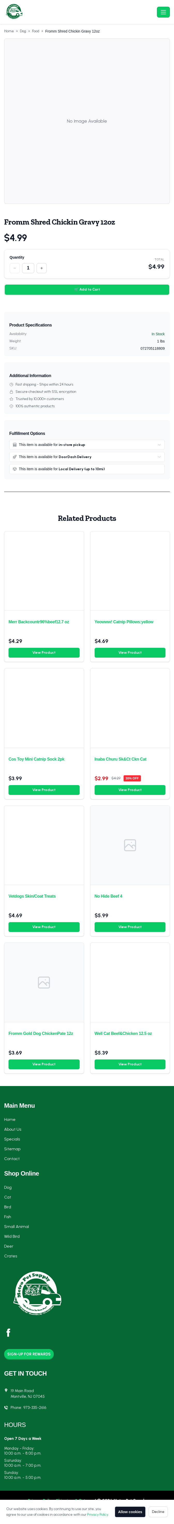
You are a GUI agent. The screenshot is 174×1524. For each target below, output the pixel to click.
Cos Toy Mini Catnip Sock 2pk (36, 759)
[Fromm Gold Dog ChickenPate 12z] (44, 982)
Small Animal (16, 1226)
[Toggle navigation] (163, 12)
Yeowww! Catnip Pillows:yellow (124, 622)
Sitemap (12, 1148)
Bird (7, 1206)
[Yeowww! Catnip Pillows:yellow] (130, 571)
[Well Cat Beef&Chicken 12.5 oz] (130, 982)
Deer (8, 1246)
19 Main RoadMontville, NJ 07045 (28, 1394)
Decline (158, 1512)
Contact (12, 1158)
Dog (23, 31)
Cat (7, 1197)
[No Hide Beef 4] (130, 845)
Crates (10, 1256)
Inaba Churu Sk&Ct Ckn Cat (121, 759)
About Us (12, 1129)
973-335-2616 (34, 1407)
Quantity (17, 257)
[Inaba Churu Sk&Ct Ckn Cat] (130, 708)
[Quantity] (28, 268)
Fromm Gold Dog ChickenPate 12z (41, 1033)
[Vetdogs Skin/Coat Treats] (44, 845)
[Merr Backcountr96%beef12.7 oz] (44, 571)
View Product (44, 652)
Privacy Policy (97, 1514)
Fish (7, 1216)
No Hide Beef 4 (108, 896)
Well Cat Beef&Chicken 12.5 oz (123, 1033)
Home (9, 31)
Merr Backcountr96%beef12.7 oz (39, 622)
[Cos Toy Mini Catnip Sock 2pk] (44, 708)
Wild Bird (12, 1236)
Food (35, 31)
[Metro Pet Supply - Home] (79, 12)
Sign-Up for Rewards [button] (29, 1354)
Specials (12, 1139)
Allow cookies (130, 1512)
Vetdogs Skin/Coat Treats (32, 896)
